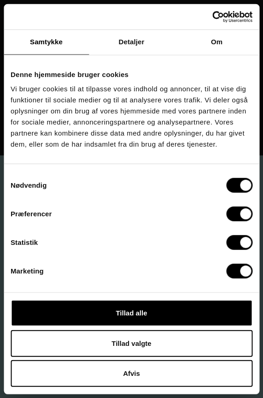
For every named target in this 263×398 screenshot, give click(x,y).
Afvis (131, 373)
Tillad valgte (131, 343)
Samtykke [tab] (46, 42)
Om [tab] (216, 42)
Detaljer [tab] (132, 42)
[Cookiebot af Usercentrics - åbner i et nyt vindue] (212, 17)
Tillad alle (131, 313)
